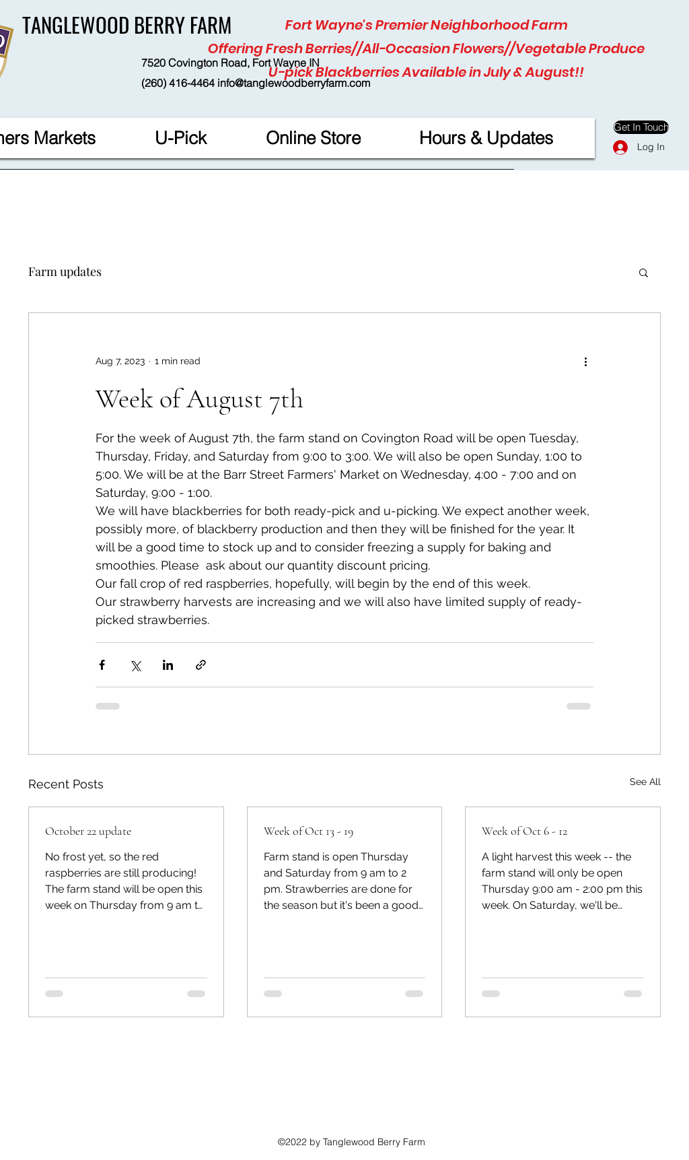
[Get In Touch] (641, 127)
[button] (643, 272)
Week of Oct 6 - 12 (524, 830)
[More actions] (585, 361)
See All (645, 781)
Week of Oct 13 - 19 (308, 830)
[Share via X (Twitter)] (135, 664)
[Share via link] (200, 664)
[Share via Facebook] (102, 664)
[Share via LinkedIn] (167, 664)
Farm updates (65, 271)
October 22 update (88, 830)
